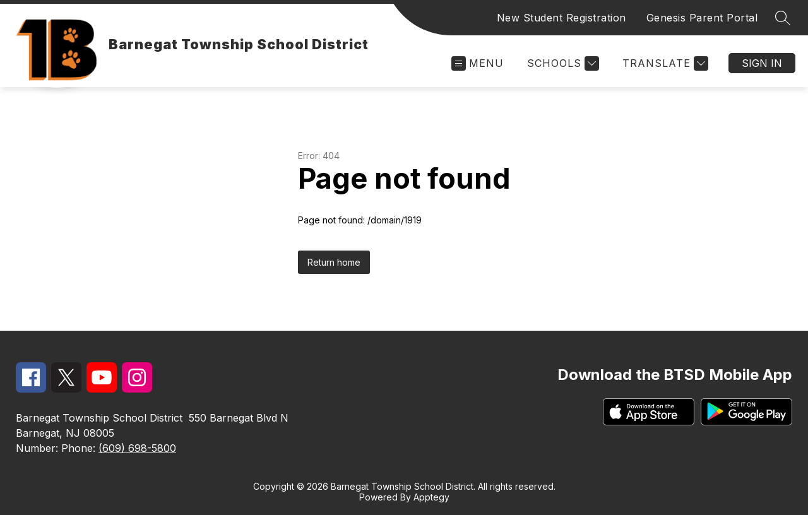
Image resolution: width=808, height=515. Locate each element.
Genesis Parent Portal (702, 17)
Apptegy (431, 497)
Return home (333, 262)
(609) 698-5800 (137, 448)
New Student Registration (561, 17)
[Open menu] (477, 63)
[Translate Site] (663, 63)
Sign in (762, 63)
